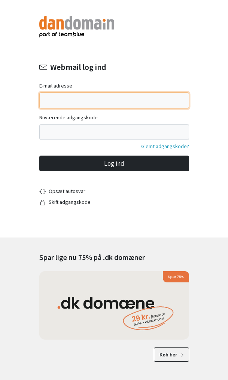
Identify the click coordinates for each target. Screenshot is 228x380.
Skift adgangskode (70, 202)
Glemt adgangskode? (165, 146)
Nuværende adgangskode (68, 117)
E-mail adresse (55, 85)
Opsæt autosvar (67, 191)
